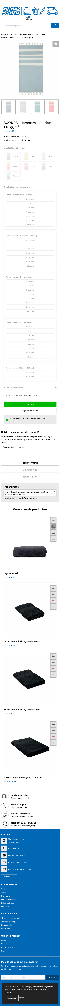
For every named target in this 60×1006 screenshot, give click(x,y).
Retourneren (6, 906)
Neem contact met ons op (13, 447)
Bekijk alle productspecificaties (17, 140)
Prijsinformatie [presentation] (30, 462)
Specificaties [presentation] (30, 476)
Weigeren (21, 997)
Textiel (11, 34)
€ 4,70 (9, 645)
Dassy (3, 940)
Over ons (4, 889)
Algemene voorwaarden (10, 918)
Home (3, 34)
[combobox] (26, 25)
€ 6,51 (9, 577)
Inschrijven (52, 977)
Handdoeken (41, 34)
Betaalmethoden (8, 903)
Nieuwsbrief (6, 896)
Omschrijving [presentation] (30, 469)
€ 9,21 (9, 713)
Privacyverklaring (8, 925)
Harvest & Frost (7, 947)
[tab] (30, 463)
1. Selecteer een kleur (14, 147)
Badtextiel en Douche (25, 34)
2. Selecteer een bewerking (17, 186)
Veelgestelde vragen (9, 899)
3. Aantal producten (13, 387)
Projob (4, 951)
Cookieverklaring (8, 921)
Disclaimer (5, 929)
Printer (4, 944)
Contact (4, 892)
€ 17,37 (10, 781)
